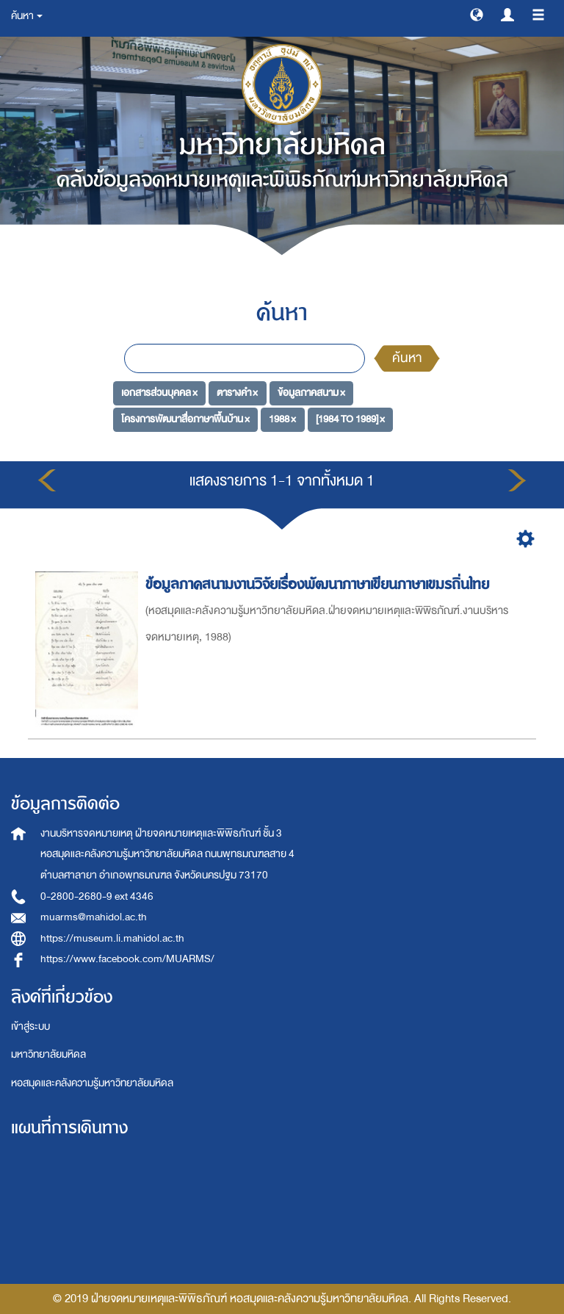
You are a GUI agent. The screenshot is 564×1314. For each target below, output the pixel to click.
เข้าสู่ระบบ (30, 1026)
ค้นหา (407, 358)
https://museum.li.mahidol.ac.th (112, 938)
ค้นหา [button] (27, 16)
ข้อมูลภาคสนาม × (311, 392)
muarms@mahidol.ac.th (93, 917)
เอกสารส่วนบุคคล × (159, 392)
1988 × (282, 419)
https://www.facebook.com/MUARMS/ (127, 959)
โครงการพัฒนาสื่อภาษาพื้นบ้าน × (185, 419)
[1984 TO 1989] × (350, 419)
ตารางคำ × (237, 392)
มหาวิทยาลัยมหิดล (48, 1054)
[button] (476, 14)
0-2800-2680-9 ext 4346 (96, 896)
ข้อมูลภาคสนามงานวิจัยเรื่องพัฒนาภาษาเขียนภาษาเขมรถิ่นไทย (319, 584)
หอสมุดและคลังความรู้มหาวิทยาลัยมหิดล (92, 1083)
